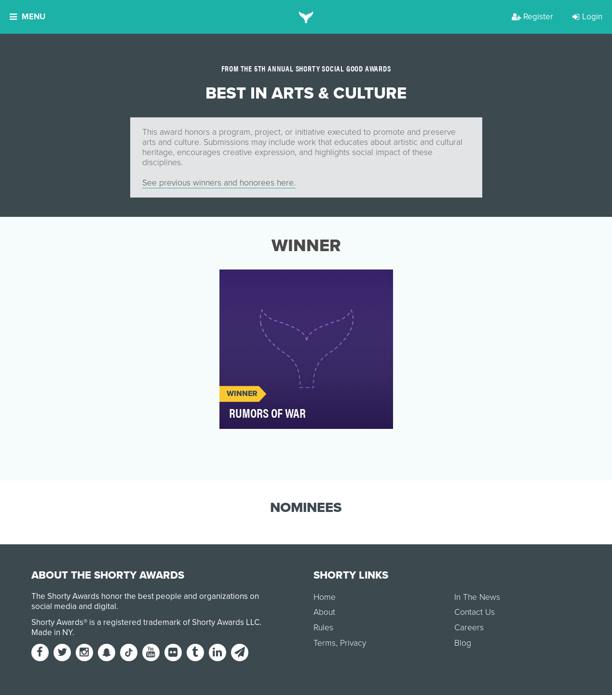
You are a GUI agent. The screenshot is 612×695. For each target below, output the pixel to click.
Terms (324, 643)
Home (324, 597)
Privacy (353, 643)
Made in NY (51, 632)
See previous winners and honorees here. (219, 183)
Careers (469, 628)
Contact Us (474, 612)
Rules (323, 628)
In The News (477, 597)
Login (587, 17)
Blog (462, 643)
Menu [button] (27, 17)
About (324, 612)
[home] (306, 17)
